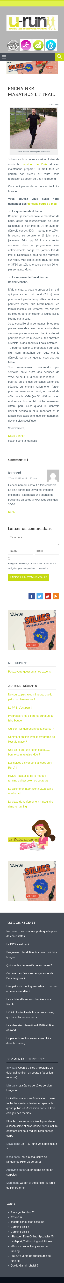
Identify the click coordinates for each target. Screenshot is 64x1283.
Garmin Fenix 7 (20, 1226)
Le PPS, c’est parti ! (20, 707)
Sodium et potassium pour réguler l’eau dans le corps (32, 1131)
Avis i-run (16, 1217)
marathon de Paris (34, 164)
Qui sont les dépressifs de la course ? (31, 728)
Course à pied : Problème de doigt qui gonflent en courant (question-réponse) (30, 1072)
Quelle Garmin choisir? (24, 1265)
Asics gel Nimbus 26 (23, 1212)
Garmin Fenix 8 (20, 1231)
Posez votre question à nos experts (29, 671)
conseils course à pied (42, 203)
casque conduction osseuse (27, 1221)
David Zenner (16, 435)
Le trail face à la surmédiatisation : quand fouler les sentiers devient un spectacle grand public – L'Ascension (31, 1103)
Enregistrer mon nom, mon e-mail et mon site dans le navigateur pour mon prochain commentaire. (32, 566)
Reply (11, 512)
